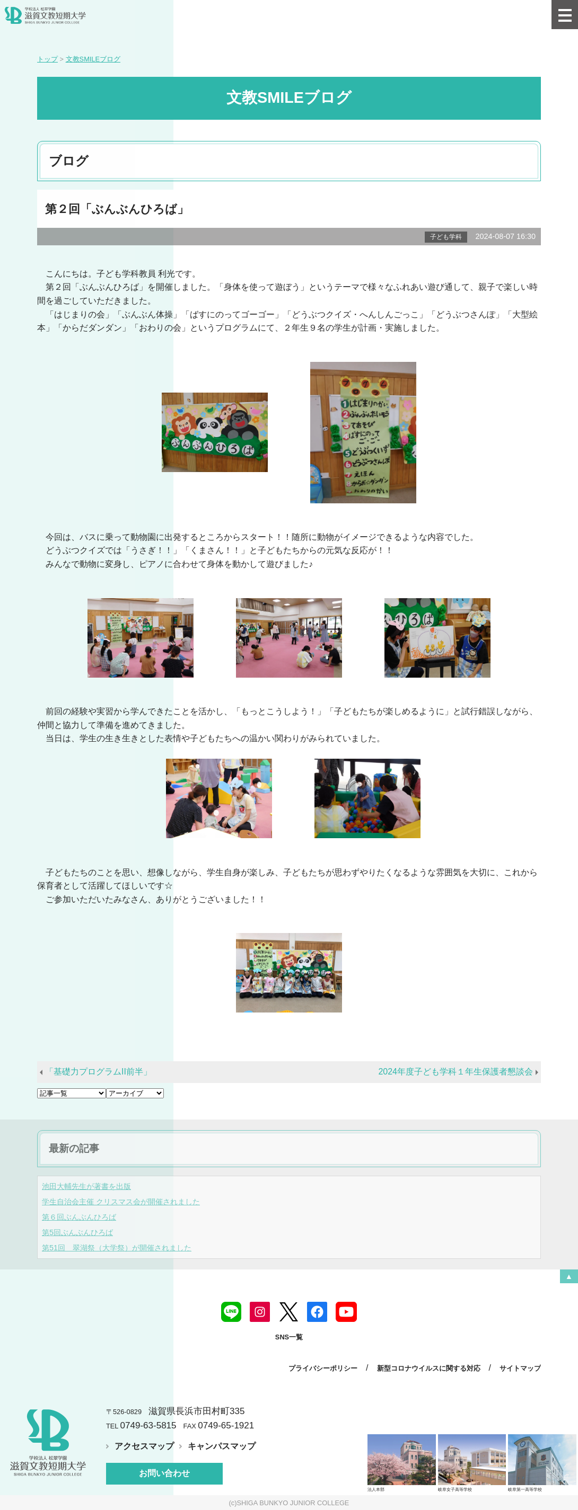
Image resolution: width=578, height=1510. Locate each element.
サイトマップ (520, 1368)
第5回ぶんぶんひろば (77, 1232)
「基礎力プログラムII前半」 (98, 1071)
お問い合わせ (164, 1473)
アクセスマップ (144, 1446)
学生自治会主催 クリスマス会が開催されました (121, 1201)
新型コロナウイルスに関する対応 (428, 1368)
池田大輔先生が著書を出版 (86, 1186)
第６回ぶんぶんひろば (79, 1217)
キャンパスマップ (222, 1446)
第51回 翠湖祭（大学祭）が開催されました (116, 1247)
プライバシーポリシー (322, 1368)
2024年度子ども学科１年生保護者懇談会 (455, 1071)
